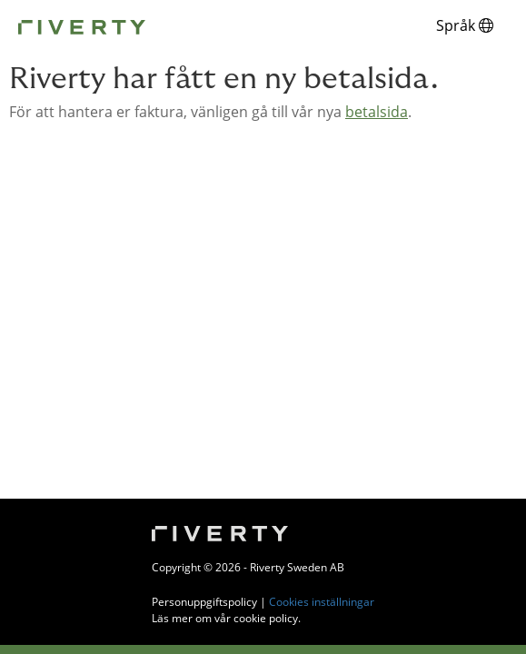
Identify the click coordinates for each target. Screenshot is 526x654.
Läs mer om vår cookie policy (225, 618)
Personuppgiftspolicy (204, 601)
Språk (464, 25)
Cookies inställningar (321, 601)
